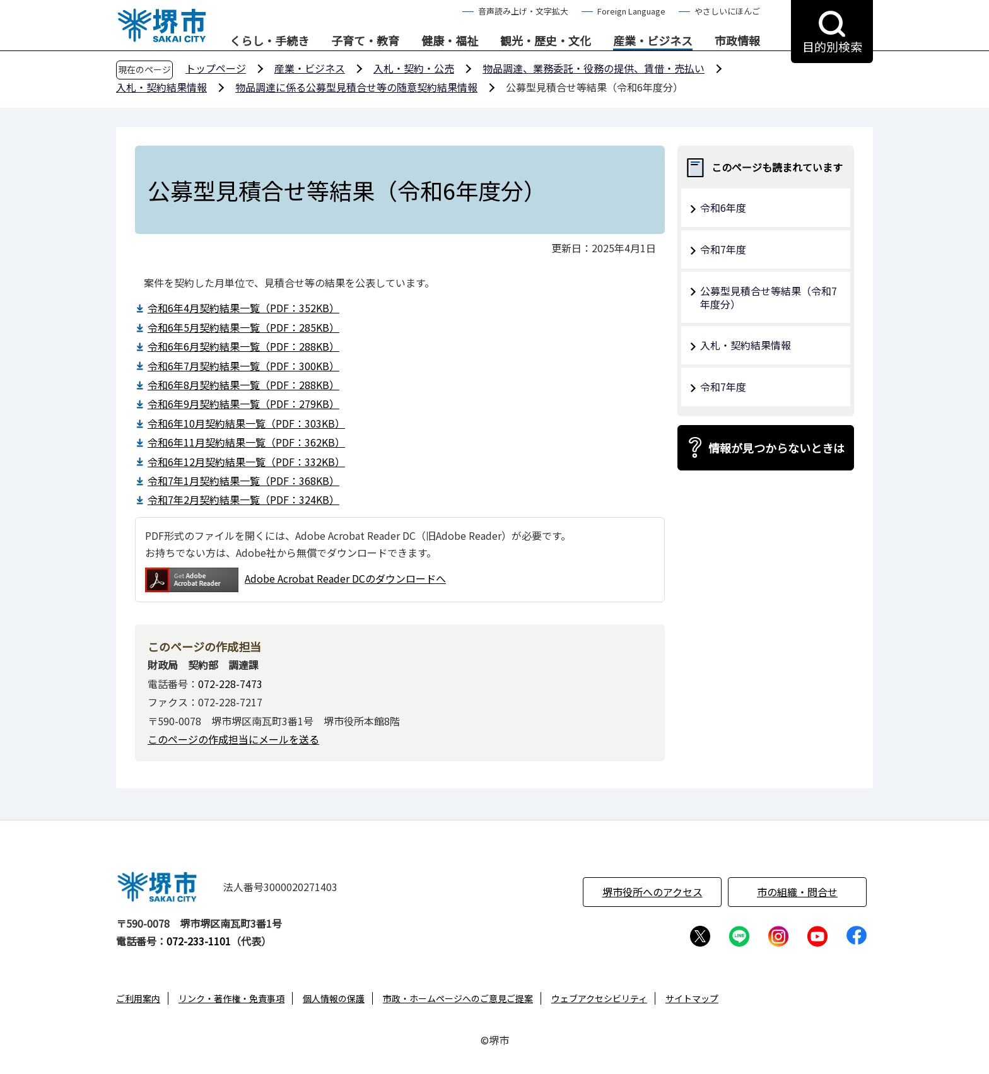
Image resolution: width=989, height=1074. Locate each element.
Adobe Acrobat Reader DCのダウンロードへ (295, 580)
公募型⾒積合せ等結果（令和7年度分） (768, 297)
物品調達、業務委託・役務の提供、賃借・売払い (594, 68)
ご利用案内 (138, 998)
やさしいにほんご (727, 11)
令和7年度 (723, 249)
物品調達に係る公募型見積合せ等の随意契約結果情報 (356, 87)
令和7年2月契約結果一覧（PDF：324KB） (243, 499)
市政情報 (737, 41)
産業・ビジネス (653, 41)
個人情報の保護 (334, 998)
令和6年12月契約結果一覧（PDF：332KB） (246, 461)
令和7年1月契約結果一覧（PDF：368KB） (243, 480)
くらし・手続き (269, 41)
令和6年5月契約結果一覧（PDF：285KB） (243, 327)
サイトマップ (691, 998)
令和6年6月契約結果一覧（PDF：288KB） (243, 346)
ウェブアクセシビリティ (599, 998)
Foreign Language (631, 11)
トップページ (215, 68)
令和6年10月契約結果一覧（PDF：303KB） (246, 423)
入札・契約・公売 (413, 68)
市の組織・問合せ (797, 891)
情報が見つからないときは (776, 448)
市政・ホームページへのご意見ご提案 (458, 998)
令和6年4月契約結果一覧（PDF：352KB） (243, 307)
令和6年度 (723, 207)
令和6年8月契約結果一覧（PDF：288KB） (243, 384)
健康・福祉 (449, 41)
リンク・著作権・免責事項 (231, 998)
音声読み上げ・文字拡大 (523, 11)
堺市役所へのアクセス (652, 891)
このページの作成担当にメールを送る (233, 739)
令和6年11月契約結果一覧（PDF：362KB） (246, 442)
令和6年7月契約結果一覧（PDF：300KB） (243, 365)
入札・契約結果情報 (161, 87)
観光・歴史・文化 (545, 41)
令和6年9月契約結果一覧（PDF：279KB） (243, 403)
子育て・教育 (365, 41)
